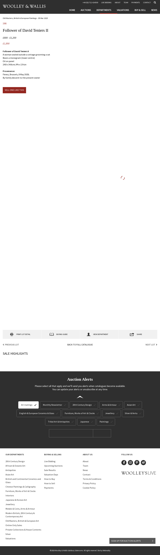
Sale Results (50, 470)
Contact (147, 2)
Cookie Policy (89, 487)
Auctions (86, 10)
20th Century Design (82, 404)
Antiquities (11, 470)
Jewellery (109, 413)
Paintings (104, 421)
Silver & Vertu (131, 413)
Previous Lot (12, 344)
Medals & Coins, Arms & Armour (20, 508)
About (117, 2)
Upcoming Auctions (53, 465)
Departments (104, 10)
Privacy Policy (89, 483)
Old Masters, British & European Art (22, 520)
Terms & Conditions (92, 479)
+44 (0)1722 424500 (90, 2)
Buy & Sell (140, 10)
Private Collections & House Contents (23, 529)
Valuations (123, 10)
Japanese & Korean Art (16, 500)
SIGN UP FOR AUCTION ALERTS (132, 540)
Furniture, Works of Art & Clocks (80, 413)
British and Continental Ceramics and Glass (23, 481)
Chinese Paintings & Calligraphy (21, 486)
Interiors (10, 495)
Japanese (84, 421)
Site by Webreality (103, 550)
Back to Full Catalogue (80, 344)
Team (126, 2)
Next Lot (150, 344)
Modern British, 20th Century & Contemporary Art (20, 515)
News (154, 10)
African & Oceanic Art (15, 465)
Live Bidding (49, 461)
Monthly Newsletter (52, 404)
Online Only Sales (14, 525)
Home (72, 10)
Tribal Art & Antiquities (59, 421)
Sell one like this (14, 90)
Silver (8, 534)
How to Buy (49, 479)
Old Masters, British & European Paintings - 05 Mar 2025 (25, 18)
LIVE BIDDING (106, 2)
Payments (135, 2)
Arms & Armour (109, 404)
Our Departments (15, 454)
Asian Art (131, 404)
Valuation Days (51, 474)
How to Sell (49, 483)
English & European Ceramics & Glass (36, 413)
